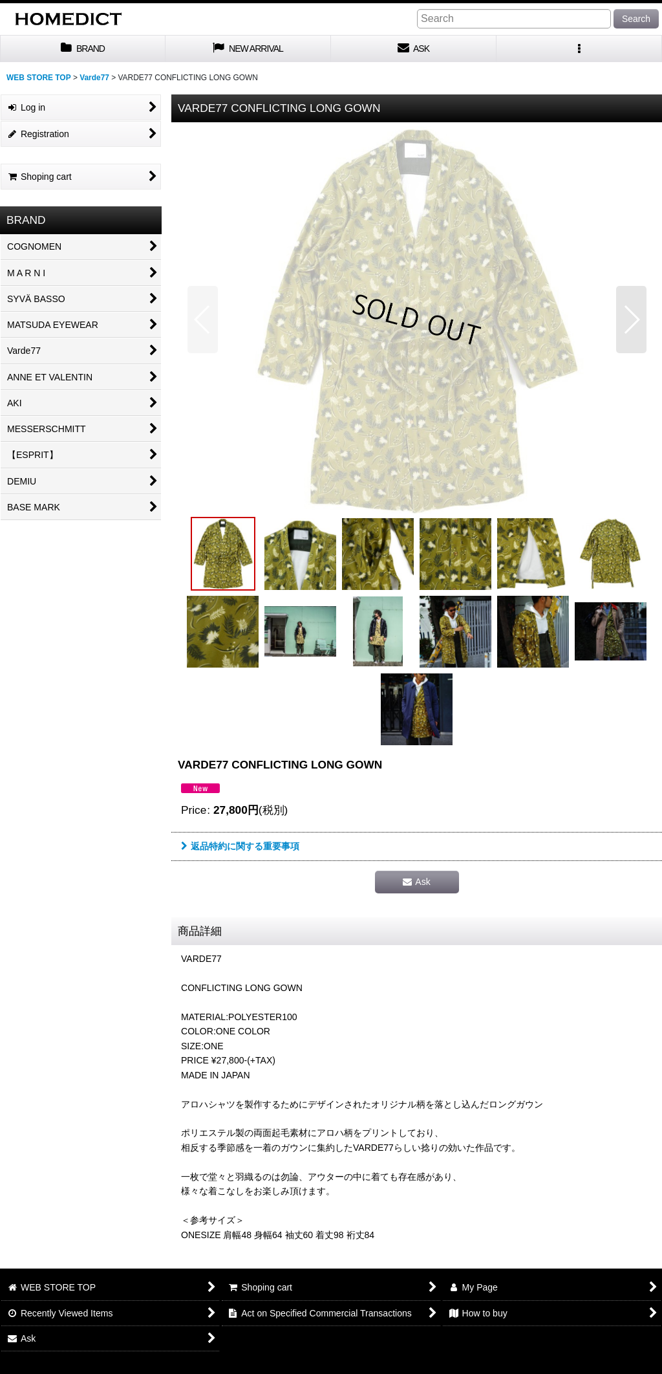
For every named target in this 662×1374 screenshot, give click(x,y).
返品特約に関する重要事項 (240, 846)
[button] (579, 49)
